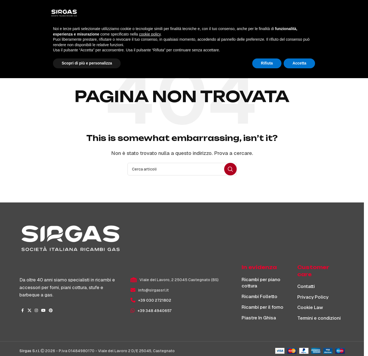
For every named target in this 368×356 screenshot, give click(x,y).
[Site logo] (59, 14)
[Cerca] (318, 14)
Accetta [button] (299, 341)
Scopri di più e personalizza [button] (87, 341)
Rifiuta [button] (267, 341)
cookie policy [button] (150, 312)
